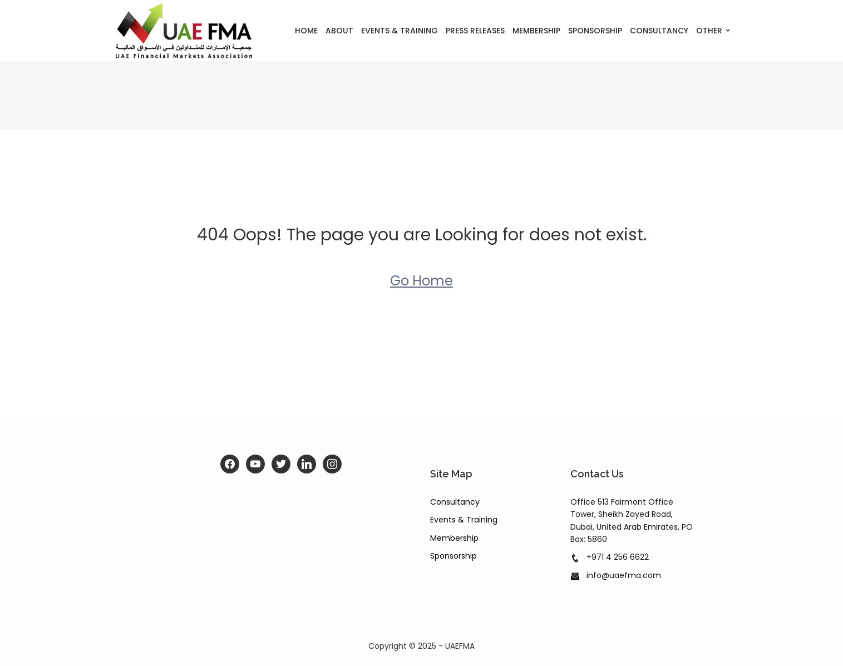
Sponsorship (595, 30)
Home (306, 30)
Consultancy (659, 30)
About (339, 30)
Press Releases (475, 30)
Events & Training (399, 30)
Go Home (421, 281)
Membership (536, 30)
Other (709, 30)
